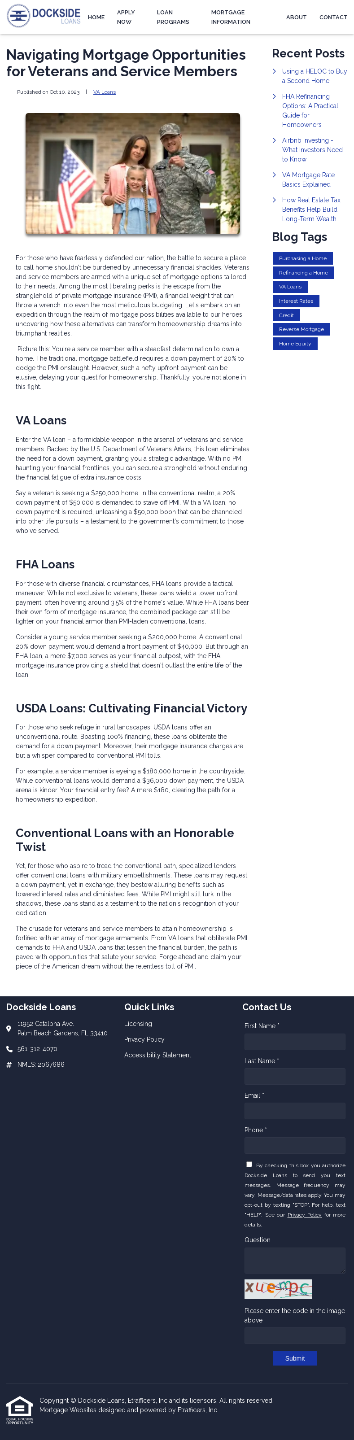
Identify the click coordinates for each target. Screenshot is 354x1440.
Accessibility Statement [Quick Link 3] (157, 1055)
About (296, 17)
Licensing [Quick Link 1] (138, 1023)
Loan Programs (173, 17)
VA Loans (104, 92)
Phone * (256, 1130)
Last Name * (262, 1061)
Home (96, 17)
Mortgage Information (230, 17)
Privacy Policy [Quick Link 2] (144, 1039)
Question (258, 1240)
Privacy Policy (305, 1215)
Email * (254, 1095)
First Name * (262, 1026)
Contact (333, 17)
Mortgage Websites (68, 1410)
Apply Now (126, 17)
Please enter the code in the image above (295, 1315)
